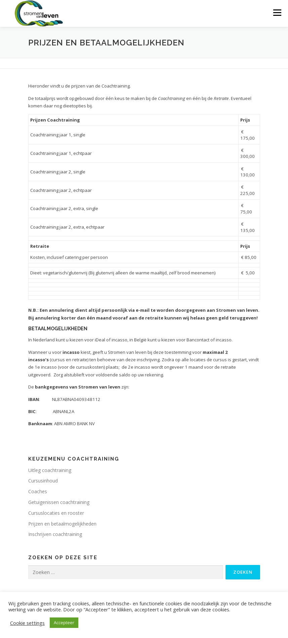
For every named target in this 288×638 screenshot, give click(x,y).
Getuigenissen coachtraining (58, 502)
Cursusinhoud (43, 480)
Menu (277, 12)
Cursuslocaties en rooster (56, 513)
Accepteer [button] (64, 622)
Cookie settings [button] (27, 623)
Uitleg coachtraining (49, 470)
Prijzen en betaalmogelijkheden (62, 524)
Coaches (37, 491)
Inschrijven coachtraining (55, 534)
